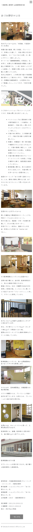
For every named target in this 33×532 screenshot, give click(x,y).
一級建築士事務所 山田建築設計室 (13, 5)
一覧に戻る (16, 517)
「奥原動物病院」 (15, 61)
